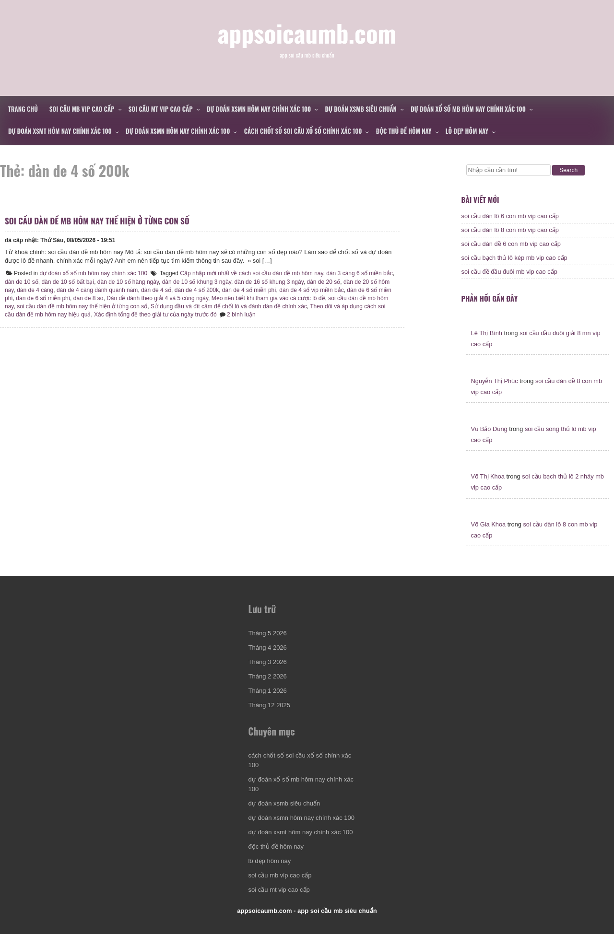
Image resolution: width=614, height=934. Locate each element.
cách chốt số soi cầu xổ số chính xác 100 (303, 131)
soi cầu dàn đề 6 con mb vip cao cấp (511, 243)
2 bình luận (241, 314)
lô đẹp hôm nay (467, 131)
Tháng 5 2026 (267, 633)
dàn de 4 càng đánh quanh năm (97, 290)
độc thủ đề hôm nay (404, 131)
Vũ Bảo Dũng (489, 428)
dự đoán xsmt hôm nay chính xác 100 (60, 131)
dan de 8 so (88, 298)
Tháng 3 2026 (267, 661)
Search (568, 170)
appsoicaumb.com (307, 32)
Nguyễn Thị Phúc (494, 381)
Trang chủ (23, 109)
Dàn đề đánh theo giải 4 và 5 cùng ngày (157, 298)
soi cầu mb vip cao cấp (82, 109)
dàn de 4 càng (35, 290)
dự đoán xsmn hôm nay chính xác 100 (259, 109)
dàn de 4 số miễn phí (249, 290)
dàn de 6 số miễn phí (43, 298)
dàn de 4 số (156, 290)
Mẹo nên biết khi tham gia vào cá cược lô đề (268, 298)
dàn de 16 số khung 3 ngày (269, 282)
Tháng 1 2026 (267, 690)
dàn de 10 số (21, 282)
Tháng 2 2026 (267, 676)
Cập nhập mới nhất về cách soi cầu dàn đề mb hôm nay (251, 273)
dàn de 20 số (324, 282)
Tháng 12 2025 (269, 705)
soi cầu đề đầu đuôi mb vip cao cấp (509, 271)
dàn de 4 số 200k (197, 290)
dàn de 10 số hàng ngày (128, 282)
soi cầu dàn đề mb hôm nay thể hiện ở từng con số (97, 221)
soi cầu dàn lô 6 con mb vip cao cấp (510, 216)
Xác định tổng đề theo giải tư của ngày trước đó (155, 314)
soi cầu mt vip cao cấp (161, 109)
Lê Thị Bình (486, 333)
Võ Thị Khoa (488, 476)
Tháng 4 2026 (267, 647)
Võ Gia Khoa (488, 524)
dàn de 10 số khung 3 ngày (196, 282)
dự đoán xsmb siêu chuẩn (361, 109)
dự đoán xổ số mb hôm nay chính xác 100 (468, 109)
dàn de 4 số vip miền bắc (311, 290)
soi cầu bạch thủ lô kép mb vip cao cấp (514, 257)
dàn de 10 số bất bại (67, 282)
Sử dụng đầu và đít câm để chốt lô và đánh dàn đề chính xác (229, 306)
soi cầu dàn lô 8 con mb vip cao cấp (510, 230)
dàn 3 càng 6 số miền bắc (359, 273)
